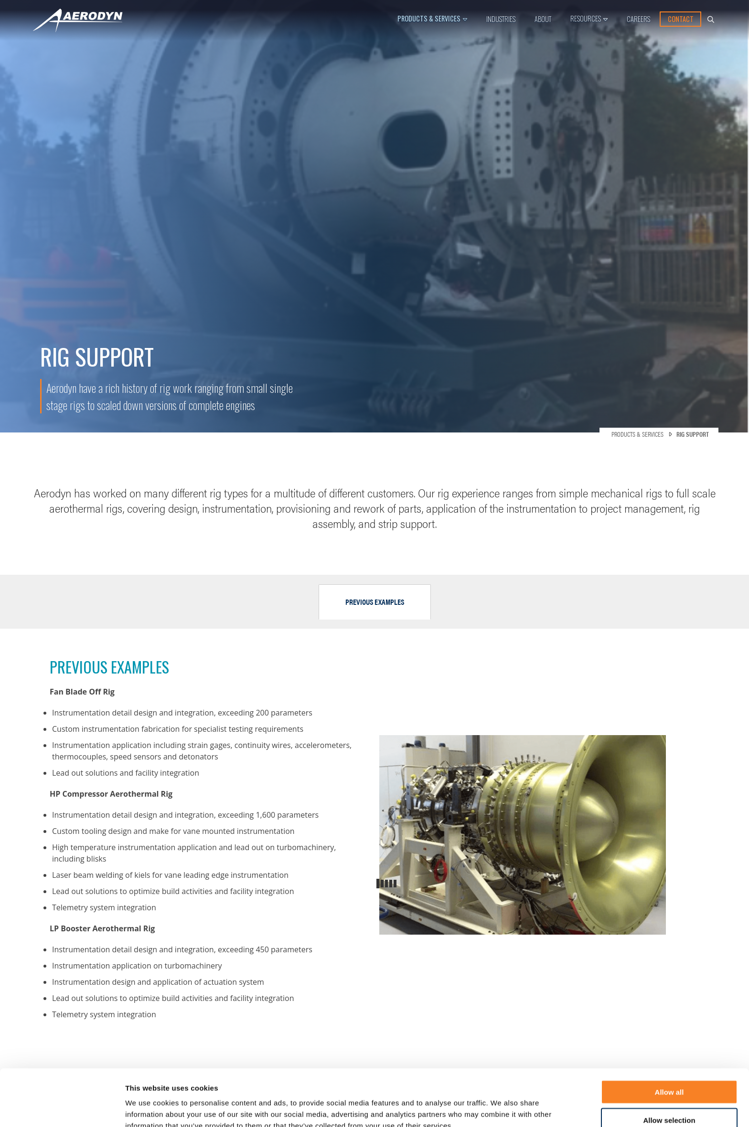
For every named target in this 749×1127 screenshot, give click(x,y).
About (543, 19)
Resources (585, 18)
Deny (669, 1099)
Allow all (669, 1043)
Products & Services (428, 18)
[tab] (375, 602)
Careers (638, 19)
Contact (681, 19)
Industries (500, 19)
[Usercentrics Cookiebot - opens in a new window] (62, 1108)
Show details (540, 1108)
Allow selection (669, 1071)
